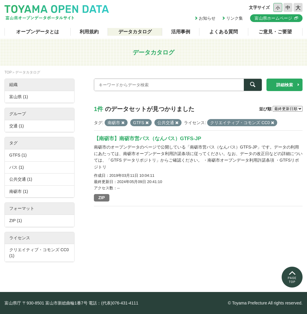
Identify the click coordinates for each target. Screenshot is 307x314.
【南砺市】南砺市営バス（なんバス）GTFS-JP (147, 138)
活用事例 (180, 31)
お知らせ (207, 18)
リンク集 (234, 18)
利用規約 (89, 31)
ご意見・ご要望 (275, 31)
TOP (8, 72)
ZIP (101, 197)
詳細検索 (284, 84)
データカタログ (135, 31)
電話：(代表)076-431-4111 (113, 303)
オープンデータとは (37, 31)
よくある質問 (223, 31)
